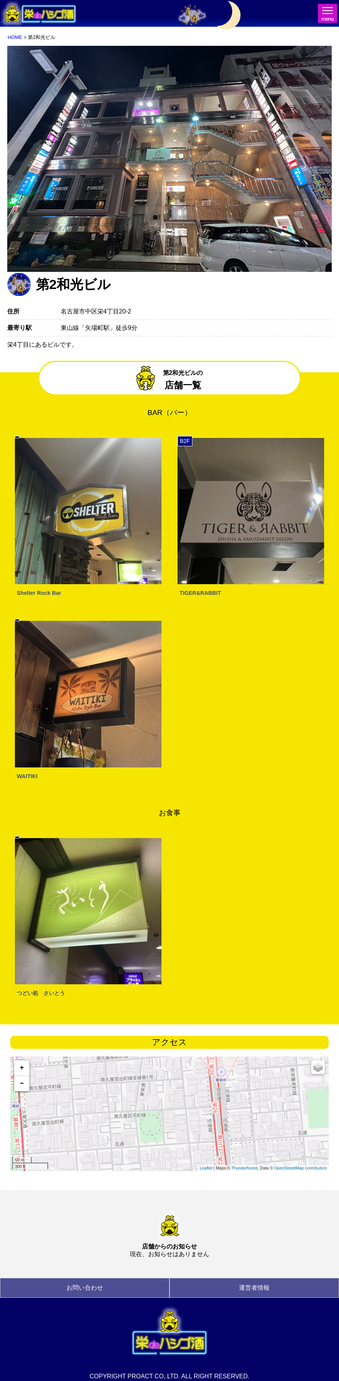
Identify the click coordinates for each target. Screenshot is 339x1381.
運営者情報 (254, 1287)
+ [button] (22, 1067)
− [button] (22, 1083)
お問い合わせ (84, 1287)
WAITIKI (27, 776)
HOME (15, 37)
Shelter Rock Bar (39, 593)
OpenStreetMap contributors (300, 1168)
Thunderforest (244, 1168)
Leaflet (206, 1168)
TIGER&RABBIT (200, 593)
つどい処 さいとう (41, 993)
